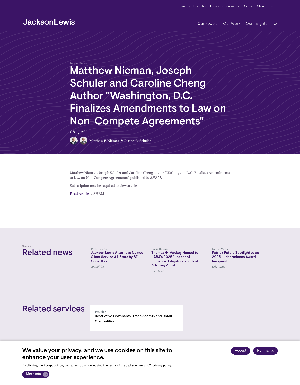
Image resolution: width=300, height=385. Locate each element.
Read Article (79, 193)
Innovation (200, 6)
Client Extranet (267, 6)
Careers (184, 6)
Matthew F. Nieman (104, 140)
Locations (217, 6)
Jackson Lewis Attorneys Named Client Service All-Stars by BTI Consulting (117, 257)
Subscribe (233, 6)
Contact (248, 6)
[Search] (273, 24)
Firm (173, 6)
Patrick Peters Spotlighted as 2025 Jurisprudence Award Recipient (235, 257)
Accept (240, 351)
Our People (208, 24)
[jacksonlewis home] (49, 20)
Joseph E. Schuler (137, 140)
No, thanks (265, 351)
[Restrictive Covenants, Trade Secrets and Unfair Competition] (136, 318)
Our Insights (256, 24)
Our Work (231, 24)
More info (33, 374)
